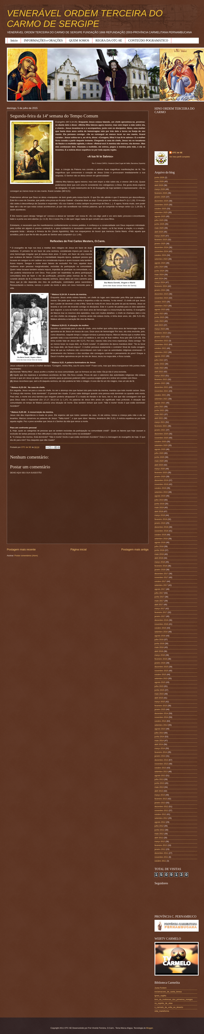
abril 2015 (159, 698)
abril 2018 (159, 558)
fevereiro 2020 (161, 472)
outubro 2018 (160, 534)
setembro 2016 (161, 632)
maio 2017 (159, 601)
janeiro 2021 (160, 430)
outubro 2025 (160, 208)
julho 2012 (159, 826)
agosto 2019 (160, 496)
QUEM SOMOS (79, 40)
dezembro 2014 (161, 713)
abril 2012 (159, 837)
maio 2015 (159, 694)
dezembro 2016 (161, 620)
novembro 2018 (161, 531)
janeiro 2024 (160, 290)
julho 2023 (159, 313)
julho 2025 (159, 220)
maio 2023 (159, 321)
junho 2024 (159, 271)
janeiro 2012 (160, 849)
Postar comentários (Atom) (26, 555)
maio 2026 (159, 181)
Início (14, 40)
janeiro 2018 (160, 569)
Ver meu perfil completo (179, 157)
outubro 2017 (160, 581)
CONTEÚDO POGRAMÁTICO (148, 40)
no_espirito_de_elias (163, 1003)
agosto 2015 (160, 682)
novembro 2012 (161, 810)
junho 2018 (159, 550)
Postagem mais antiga (134, 549)
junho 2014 (159, 736)
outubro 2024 (160, 255)
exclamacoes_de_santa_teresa (168, 991)
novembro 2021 (161, 391)
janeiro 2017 (160, 616)
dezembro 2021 (161, 387)
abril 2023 (159, 325)
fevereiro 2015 (161, 705)
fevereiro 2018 (161, 566)
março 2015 (160, 701)
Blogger (149, 1028)
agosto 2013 (160, 775)
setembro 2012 (161, 818)
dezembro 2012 (161, 806)
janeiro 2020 (160, 476)
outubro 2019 (160, 488)
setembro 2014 (161, 725)
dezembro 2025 (161, 201)
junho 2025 (159, 224)
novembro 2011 (161, 857)
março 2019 (160, 515)
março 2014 (160, 748)
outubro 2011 (160, 861)
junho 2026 (159, 177)
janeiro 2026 (160, 197)
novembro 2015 (161, 670)
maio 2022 (159, 368)
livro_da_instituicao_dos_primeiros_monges (174, 999)
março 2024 (160, 282)
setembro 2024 (161, 259)
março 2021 (160, 422)
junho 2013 (159, 783)
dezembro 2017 (161, 573)
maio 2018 (159, 554)
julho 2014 (159, 733)
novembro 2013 (161, 764)
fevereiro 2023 (161, 333)
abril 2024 (159, 278)
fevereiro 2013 (161, 799)
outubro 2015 (160, 674)
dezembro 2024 (161, 247)
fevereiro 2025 (161, 239)
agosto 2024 (160, 263)
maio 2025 (159, 228)
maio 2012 (159, 834)
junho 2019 (159, 503)
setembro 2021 (161, 399)
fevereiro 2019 (161, 519)
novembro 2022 (161, 344)
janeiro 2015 (160, 709)
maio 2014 (159, 740)
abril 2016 (159, 651)
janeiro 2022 (160, 383)
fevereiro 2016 (161, 659)
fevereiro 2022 (161, 379)
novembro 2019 (161, 484)
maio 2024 (159, 274)
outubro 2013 (160, 768)
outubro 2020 (160, 441)
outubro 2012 (160, 814)
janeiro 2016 (160, 663)
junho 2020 (159, 457)
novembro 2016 (161, 624)
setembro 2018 (161, 538)
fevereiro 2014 (161, 752)
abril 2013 (159, 791)
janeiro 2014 (160, 756)
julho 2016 (159, 639)
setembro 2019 (161, 492)
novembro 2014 (161, 717)
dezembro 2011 (161, 853)
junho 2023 (159, 317)
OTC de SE (177, 152)
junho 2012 (159, 830)
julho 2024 (159, 267)
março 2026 (160, 189)
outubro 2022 (160, 348)
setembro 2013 (161, 771)
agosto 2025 (160, 216)
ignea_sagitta (160, 995)
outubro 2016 (160, 628)
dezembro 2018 (161, 527)
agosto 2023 (160, 309)
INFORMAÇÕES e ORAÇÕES (43, 40)
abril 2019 (159, 511)
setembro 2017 (161, 585)
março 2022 (160, 375)
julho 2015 (159, 686)
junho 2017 (159, 597)
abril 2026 (159, 185)
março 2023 (160, 329)
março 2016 (160, 655)
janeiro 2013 (160, 803)
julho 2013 (159, 779)
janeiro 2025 (160, 243)
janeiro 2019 (160, 523)
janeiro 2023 (160, 337)
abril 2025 (159, 232)
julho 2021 (159, 406)
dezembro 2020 (161, 434)
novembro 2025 (161, 204)
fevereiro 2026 (161, 193)
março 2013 (160, 795)
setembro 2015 (161, 678)
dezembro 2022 (161, 340)
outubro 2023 (160, 302)
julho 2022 (159, 360)
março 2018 (160, 562)
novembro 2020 (161, 438)
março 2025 (160, 236)
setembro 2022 (161, 352)
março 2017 (160, 608)
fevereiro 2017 (161, 612)
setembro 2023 (161, 306)
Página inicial (78, 549)
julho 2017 (159, 593)
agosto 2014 (160, 729)
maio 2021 (159, 414)
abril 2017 (159, 604)
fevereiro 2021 (161, 426)
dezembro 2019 (161, 480)
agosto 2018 (160, 542)
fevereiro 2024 (161, 286)
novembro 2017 (161, 577)
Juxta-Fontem (161, 988)
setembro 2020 (161, 445)
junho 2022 (159, 364)
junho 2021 (159, 410)
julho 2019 (159, 500)
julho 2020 (159, 453)
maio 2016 (159, 647)
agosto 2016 (160, 636)
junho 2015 (159, 690)
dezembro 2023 (161, 294)
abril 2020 (159, 465)
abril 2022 (159, 371)
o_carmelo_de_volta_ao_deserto (169, 1007)
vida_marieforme (162, 1011)
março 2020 (160, 469)
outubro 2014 (160, 721)
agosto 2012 (160, 822)
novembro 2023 (161, 298)
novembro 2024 (161, 251)
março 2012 (160, 841)
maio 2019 (159, 507)
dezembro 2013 (161, 760)
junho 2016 (159, 643)
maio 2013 (159, 787)
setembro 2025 (161, 212)
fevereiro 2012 (161, 845)
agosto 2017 (160, 589)
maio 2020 (159, 461)
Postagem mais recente (21, 549)
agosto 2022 (160, 356)
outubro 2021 (160, 395)
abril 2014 (159, 744)
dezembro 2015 (161, 667)
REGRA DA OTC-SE (108, 40)
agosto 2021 (160, 403)
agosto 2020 (160, 449)
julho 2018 (159, 546)
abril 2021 (159, 418)
